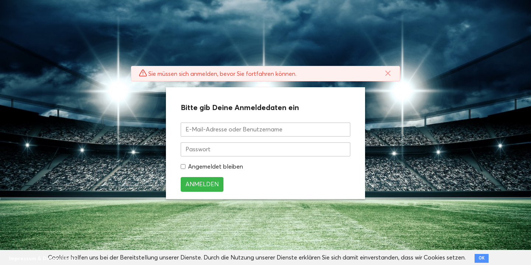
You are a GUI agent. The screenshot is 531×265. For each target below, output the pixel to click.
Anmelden (202, 184)
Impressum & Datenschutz (42, 258)
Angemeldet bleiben (215, 167)
